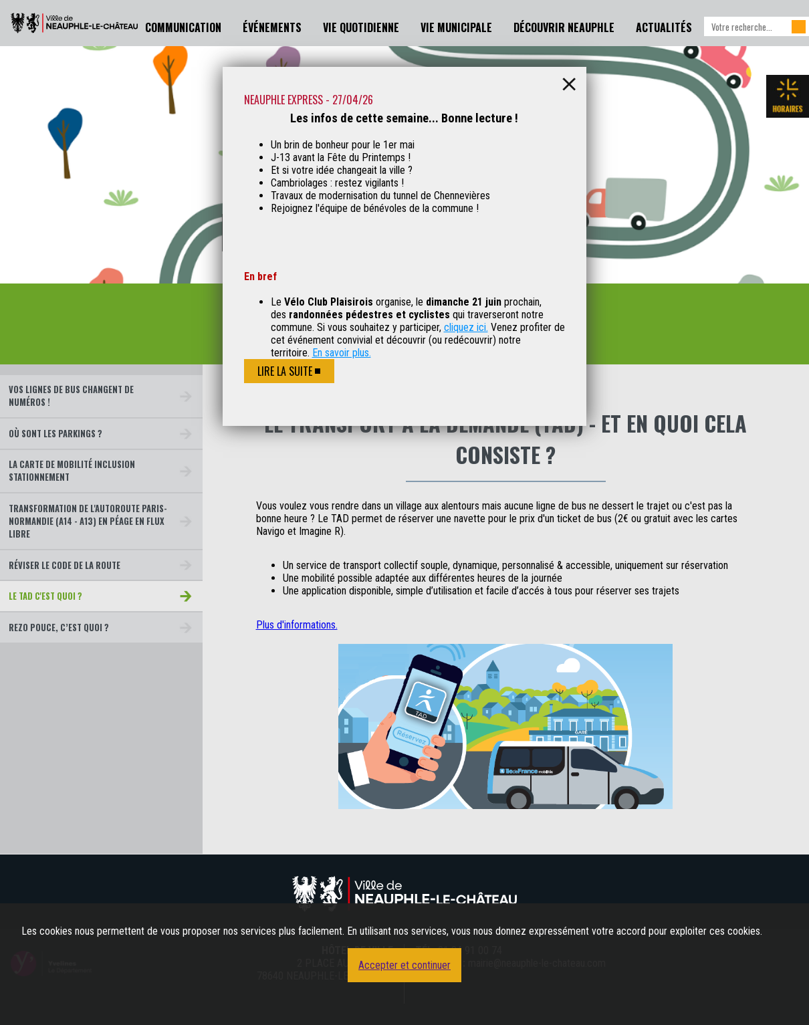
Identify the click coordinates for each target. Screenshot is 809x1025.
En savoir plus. (341, 352)
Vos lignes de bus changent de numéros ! (71, 396)
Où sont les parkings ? (55, 433)
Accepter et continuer (404, 965)
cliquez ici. (466, 327)
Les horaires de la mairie (787, 96)
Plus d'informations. (297, 624)
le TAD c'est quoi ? (45, 596)
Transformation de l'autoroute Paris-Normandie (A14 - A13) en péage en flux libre (88, 521)
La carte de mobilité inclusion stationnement (72, 470)
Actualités (664, 27)
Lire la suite (284, 371)
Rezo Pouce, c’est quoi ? (59, 627)
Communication (183, 27)
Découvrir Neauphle (563, 27)
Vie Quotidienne (361, 27)
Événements (272, 27)
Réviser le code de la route (64, 565)
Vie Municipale (456, 27)
